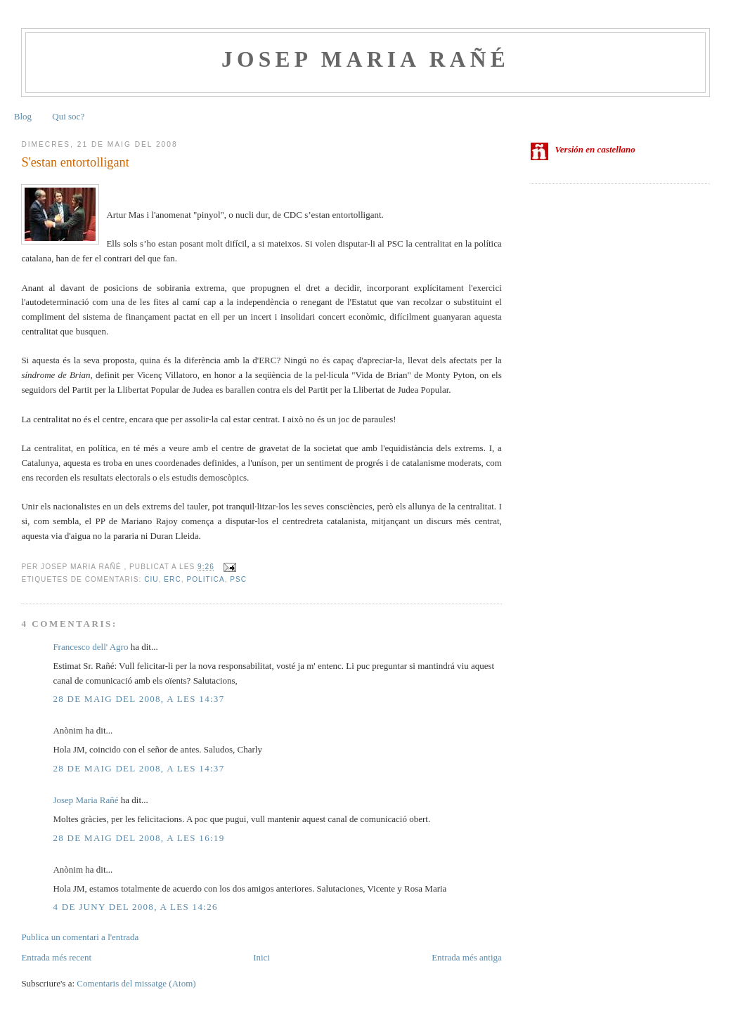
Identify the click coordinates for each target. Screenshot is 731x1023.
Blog (23, 116)
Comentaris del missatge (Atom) (136, 983)
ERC (172, 579)
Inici (261, 957)
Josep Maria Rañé (365, 59)
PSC (238, 579)
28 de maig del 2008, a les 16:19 (138, 838)
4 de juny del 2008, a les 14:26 (135, 906)
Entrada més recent (56, 957)
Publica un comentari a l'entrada (79, 937)
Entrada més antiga (467, 957)
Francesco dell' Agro (90, 646)
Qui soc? (68, 116)
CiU (151, 579)
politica (205, 579)
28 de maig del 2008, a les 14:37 (138, 698)
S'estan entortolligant (75, 162)
